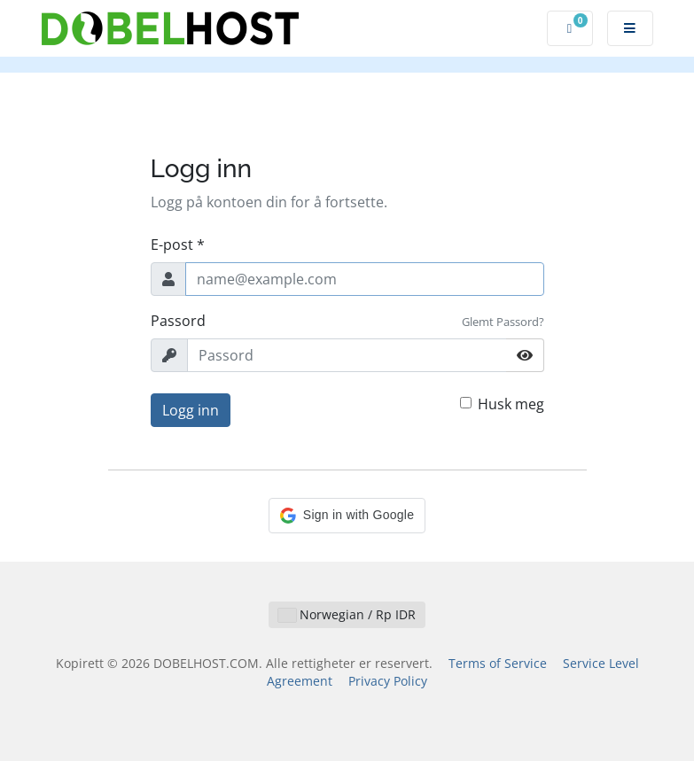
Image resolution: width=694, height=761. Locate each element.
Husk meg (511, 404)
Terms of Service (497, 663)
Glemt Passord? (503, 322)
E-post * (178, 244)
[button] (347, 515)
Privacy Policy (387, 680)
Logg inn (190, 410)
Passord (178, 320)
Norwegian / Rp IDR (347, 614)
